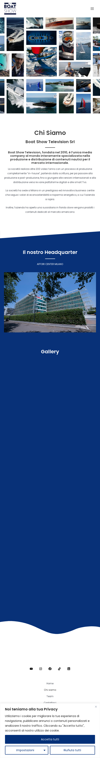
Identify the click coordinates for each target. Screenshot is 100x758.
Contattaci (50, 702)
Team (50, 696)
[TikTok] (59, 668)
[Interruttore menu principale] (92, 8)
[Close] (95, 706)
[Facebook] (50, 668)
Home (50, 683)
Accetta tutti (50, 739)
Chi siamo (50, 690)
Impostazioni (25, 750)
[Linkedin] (68, 668)
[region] (50, 730)
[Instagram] (40, 668)
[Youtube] (31, 668)
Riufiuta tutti (72, 750)
